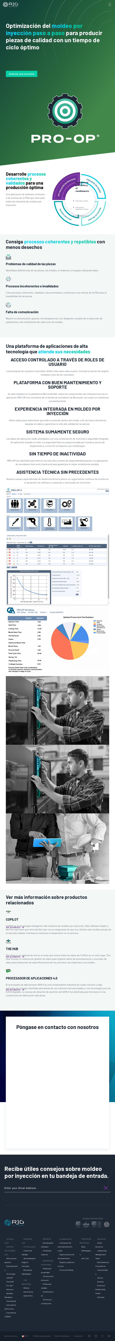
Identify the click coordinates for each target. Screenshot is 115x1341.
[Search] (104, 9)
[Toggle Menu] (109, 4)
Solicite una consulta (21, 73)
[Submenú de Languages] (28, 1336)
